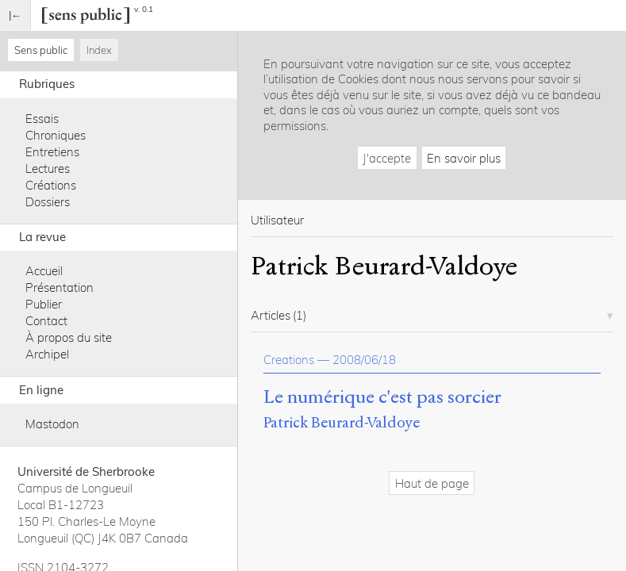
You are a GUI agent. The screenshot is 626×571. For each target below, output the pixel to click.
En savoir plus (464, 158)
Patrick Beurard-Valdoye (341, 422)
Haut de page (432, 483)
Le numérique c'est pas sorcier (382, 397)
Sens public (40, 50)
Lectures (47, 168)
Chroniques (55, 135)
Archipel (47, 354)
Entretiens (52, 151)
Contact (46, 320)
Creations (288, 359)
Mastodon (52, 423)
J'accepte (387, 158)
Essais (42, 118)
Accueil (44, 270)
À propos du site (68, 337)
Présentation (59, 287)
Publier (43, 304)
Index (99, 50)
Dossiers (47, 201)
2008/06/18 (364, 359)
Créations (50, 185)
